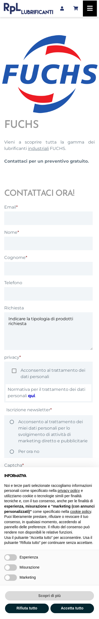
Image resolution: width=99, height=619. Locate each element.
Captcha (13, 465)
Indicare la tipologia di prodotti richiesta (48, 331)
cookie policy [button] (80, 511)
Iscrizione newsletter (28, 409)
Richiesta (14, 307)
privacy (11, 357)
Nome (10, 232)
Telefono (13, 282)
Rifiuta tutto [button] (26, 608)
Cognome (15, 257)
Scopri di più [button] (49, 596)
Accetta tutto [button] (72, 608)
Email (10, 207)
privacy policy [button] (69, 490)
